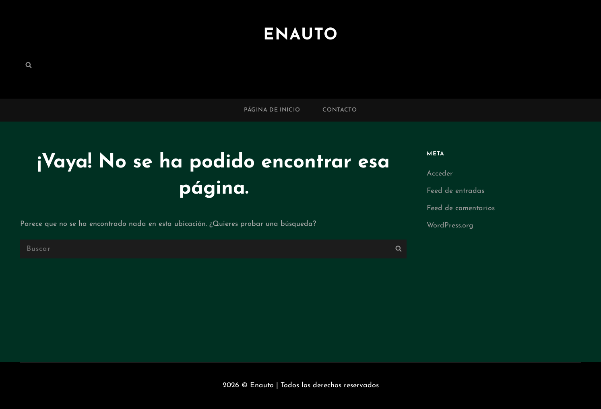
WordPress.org (450, 225)
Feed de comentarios (461, 208)
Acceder (440, 174)
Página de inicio (272, 110)
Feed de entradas (455, 191)
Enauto (300, 35)
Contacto (339, 110)
